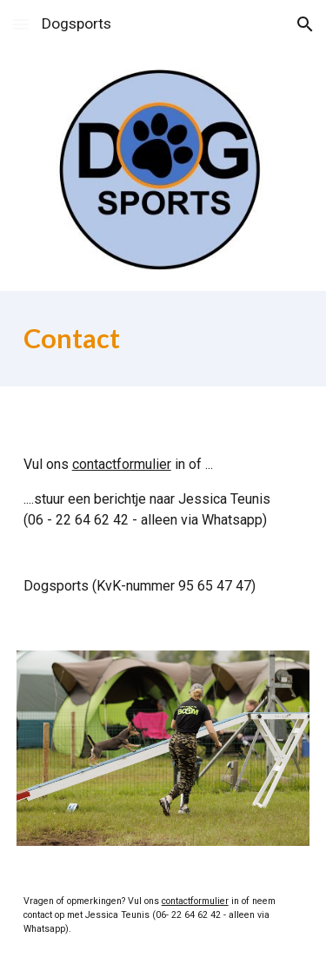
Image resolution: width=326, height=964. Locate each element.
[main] (163, 339)
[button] (21, 24)
